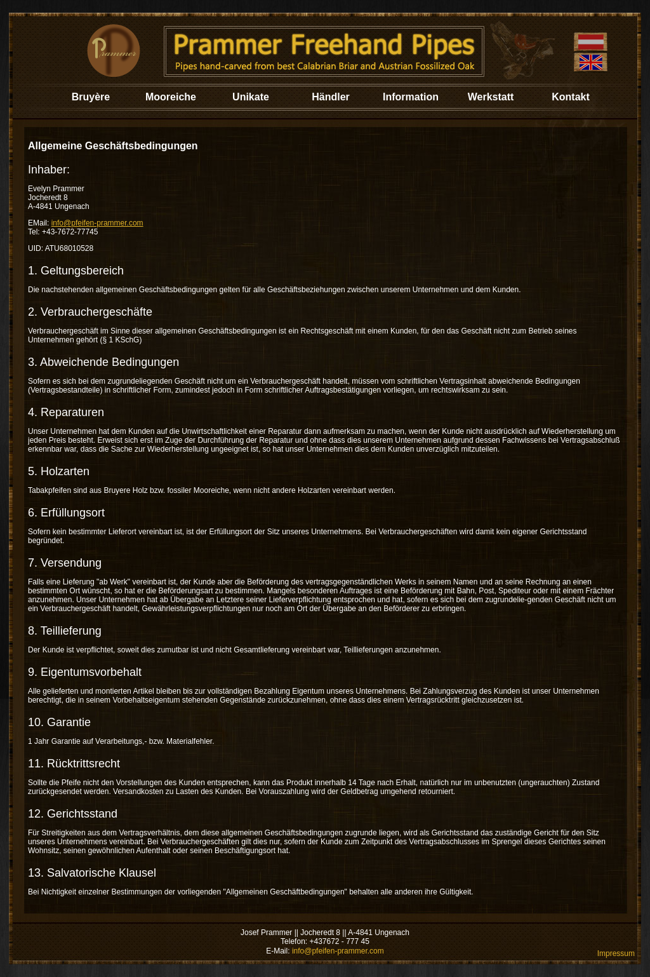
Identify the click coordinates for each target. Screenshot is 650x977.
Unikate (250, 96)
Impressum (616, 953)
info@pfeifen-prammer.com (97, 223)
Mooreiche (170, 96)
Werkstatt (491, 96)
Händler (331, 96)
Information (411, 96)
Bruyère (91, 96)
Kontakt (571, 96)
